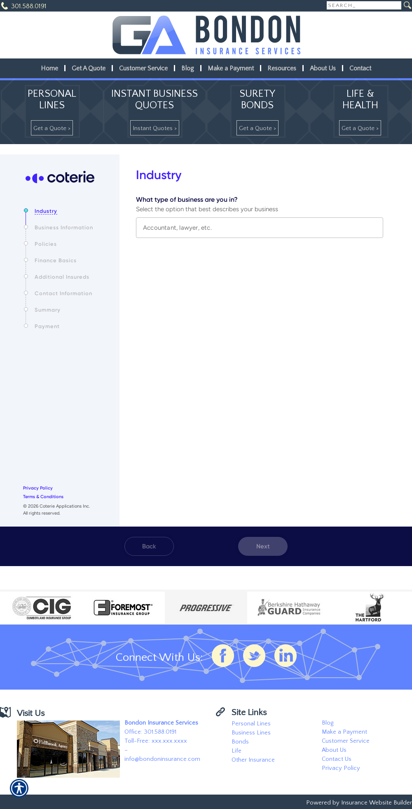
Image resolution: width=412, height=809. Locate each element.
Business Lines (251, 733)
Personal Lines (251, 723)
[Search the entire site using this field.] (364, 5)
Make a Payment (344, 732)
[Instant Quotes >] (154, 127)
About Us (334, 750)
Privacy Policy (341, 768)
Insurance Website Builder (376, 803)
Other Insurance (253, 760)
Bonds (240, 742)
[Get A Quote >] (52, 127)
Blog (327, 723)
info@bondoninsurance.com (162, 759)
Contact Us (336, 759)
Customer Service (346, 741)
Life (236, 751)
